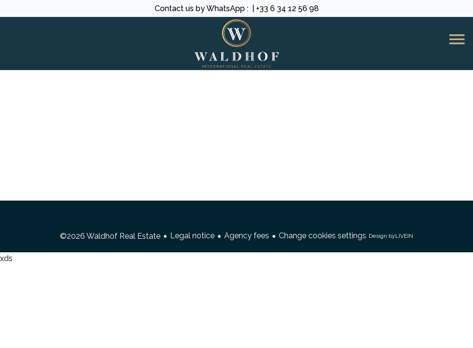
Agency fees (246, 235)
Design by (391, 236)
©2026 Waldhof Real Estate (110, 236)
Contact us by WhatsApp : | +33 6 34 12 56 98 (237, 8)
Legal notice (192, 235)
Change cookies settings (322, 235)
